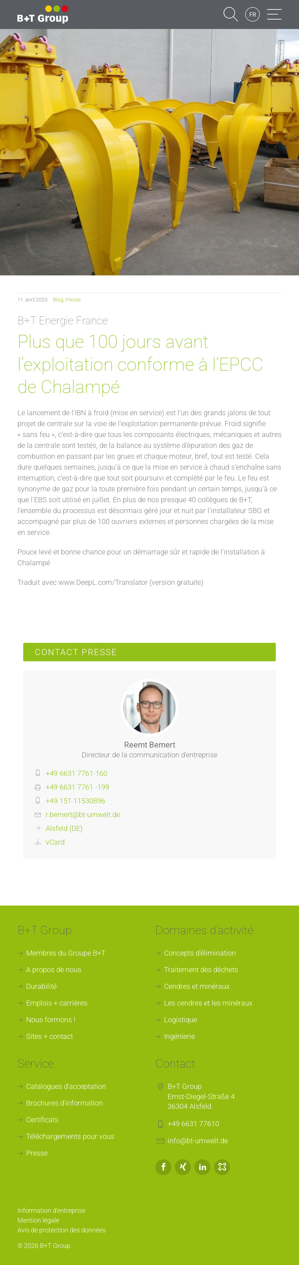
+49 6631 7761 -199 (77, 787)
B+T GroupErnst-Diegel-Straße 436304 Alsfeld (201, 1096)
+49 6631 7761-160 (76, 773)
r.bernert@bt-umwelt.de (83, 814)
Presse (73, 300)
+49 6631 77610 (193, 1123)
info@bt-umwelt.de (198, 1140)
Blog (58, 300)
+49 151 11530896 (75, 800)
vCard (55, 842)
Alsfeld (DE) (64, 828)
